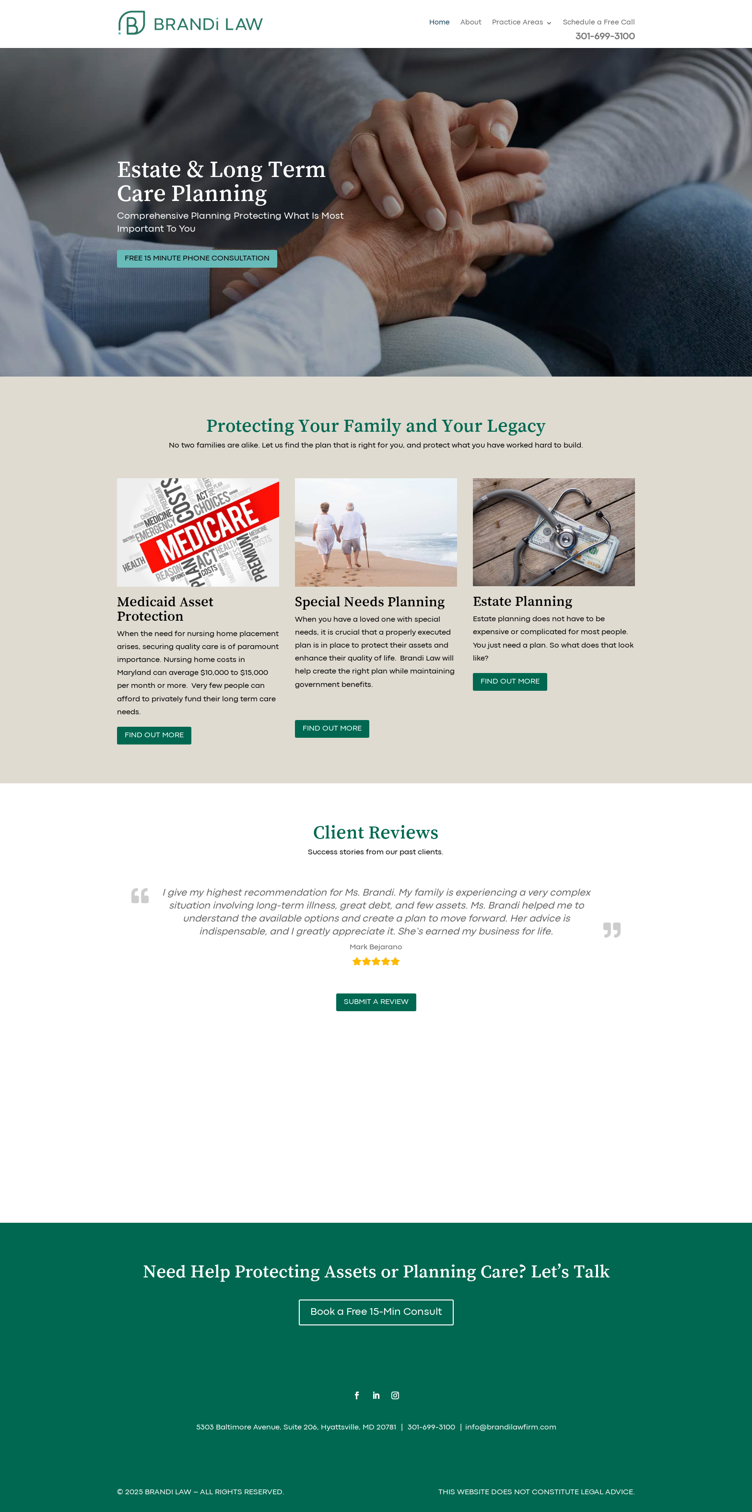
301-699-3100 (605, 37)
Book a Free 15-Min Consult (376, 1312)
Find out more (154, 735)
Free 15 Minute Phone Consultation (197, 258)
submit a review (376, 1002)
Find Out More (510, 681)
